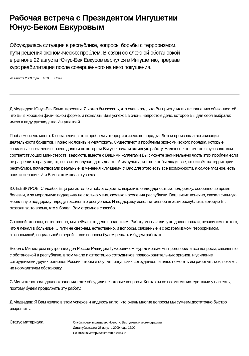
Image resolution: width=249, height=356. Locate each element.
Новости (114, 322)
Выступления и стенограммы (142, 322)
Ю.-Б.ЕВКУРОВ (24, 188)
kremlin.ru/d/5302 (114, 333)
